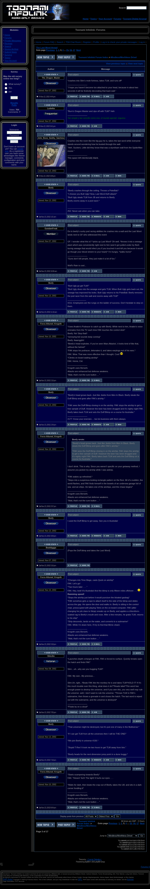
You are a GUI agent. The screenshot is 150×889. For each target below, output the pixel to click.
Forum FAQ (49, 42)
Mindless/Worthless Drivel (124, 57)
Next (78, 50)
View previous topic (115, 63)
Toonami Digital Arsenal (135, 19)
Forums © (145, 867)
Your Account (105, 19)
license (130, 879)
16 (71, 50)
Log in (142, 42)
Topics (93, 19)
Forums (117, 19)
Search (8, 46)
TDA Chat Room (73, 42)
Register (87, 42)
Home (86, 19)
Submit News (11, 52)
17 (74, 50)
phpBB (87, 862)
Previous (50, 50)
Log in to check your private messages (119, 42)
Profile (96, 42)
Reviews (8, 43)
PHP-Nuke (8, 879)
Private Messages (13, 40)
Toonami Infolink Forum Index (93, 57)
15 (67, 50)
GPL (80, 879)
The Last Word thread (47, 47)
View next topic (135, 63)
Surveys (8, 55)
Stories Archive (11, 49)
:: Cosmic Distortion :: (94, 859)
